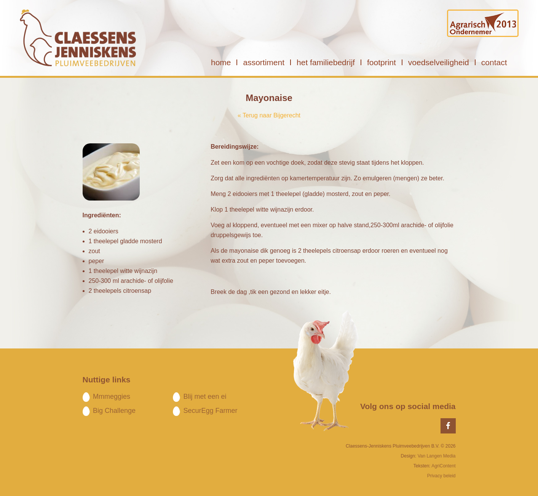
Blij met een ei (204, 396)
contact (494, 62)
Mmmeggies (111, 396)
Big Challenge (114, 410)
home (221, 62)
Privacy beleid (441, 475)
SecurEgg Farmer (210, 410)
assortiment (263, 62)
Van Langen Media (437, 456)
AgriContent (443, 466)
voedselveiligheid (438, 62)
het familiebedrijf (326, 62)
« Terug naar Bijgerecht (269, 115)
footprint (381, 62)
